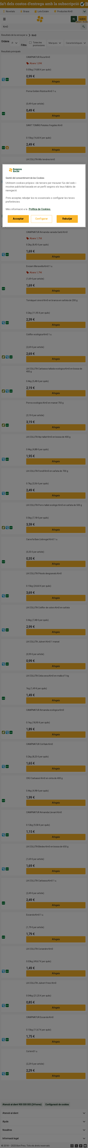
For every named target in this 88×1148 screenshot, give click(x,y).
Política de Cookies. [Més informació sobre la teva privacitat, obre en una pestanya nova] (40, 209)
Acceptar (18, 218)
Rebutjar (67, 218)
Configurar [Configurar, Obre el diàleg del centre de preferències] (41, 218)
